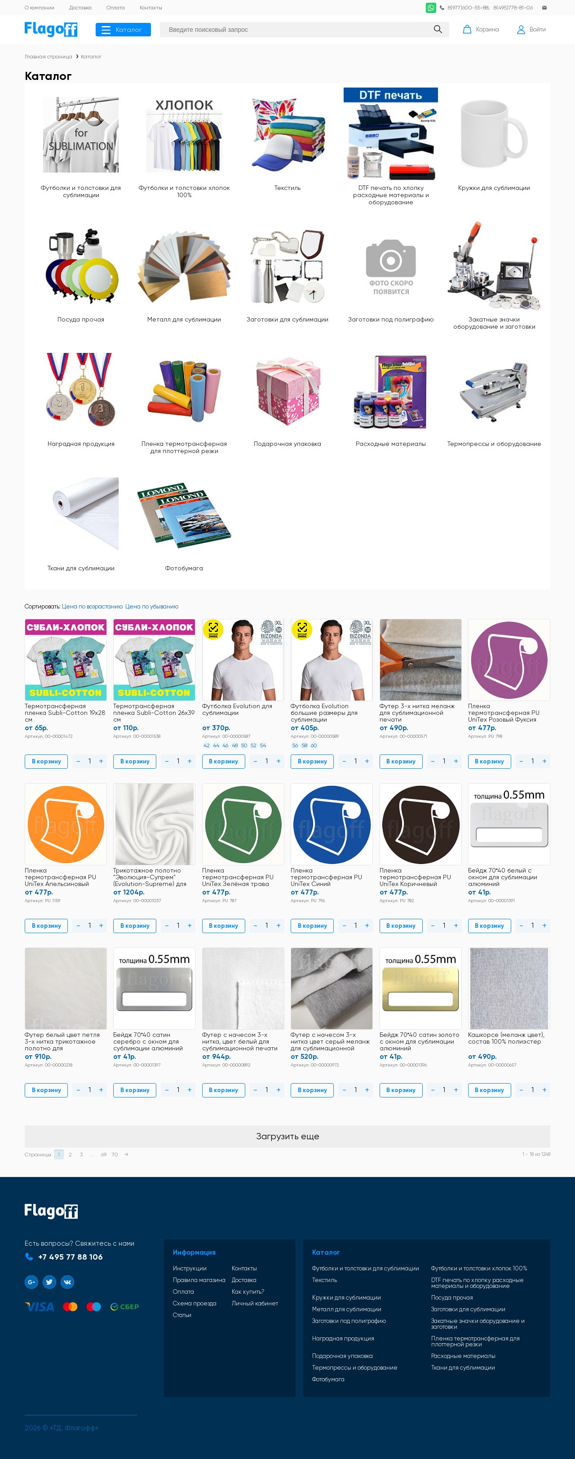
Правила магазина (199, 1280)
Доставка (244, 1280)
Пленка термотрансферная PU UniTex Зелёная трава (238, 877)
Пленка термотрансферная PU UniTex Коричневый (415, 877)
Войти (531, 29)
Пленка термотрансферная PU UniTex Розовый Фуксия (504, 713)
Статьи (182, 1315)
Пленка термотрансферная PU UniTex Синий (326, 877)
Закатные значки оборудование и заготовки (494, 323)
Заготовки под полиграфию (391, 319)
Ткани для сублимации (81, 568)
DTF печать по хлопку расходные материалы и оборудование (391, 195)
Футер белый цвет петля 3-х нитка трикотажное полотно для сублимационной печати (62, 1042)
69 (103, 1154)
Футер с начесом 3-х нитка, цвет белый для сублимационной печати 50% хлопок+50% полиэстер (240, 1042)
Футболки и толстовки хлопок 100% (184, 191)
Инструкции (190, 1268)
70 (115, 1154)
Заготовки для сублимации (287, 319)
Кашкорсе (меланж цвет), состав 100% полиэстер (506, 1038)
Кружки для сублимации (494, 187)
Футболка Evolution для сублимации (237, 709)
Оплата (183, 1292)
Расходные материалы (391, 443)
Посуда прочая (81, 319)
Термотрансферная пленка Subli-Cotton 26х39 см (154, 713)
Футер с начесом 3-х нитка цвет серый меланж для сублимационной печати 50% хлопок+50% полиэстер (330, 1042)
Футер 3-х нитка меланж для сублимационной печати (417, 713)
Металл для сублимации (184, 319)
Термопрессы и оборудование (494, 443)
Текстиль (287, 187)
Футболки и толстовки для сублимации (81, 191)
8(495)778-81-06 (513, 7)
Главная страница (48, 56)
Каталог (122, 30)
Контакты (244, 1268)
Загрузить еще (287, 1136)
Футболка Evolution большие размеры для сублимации (324, 713)
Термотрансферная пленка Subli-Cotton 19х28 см (65, 713)
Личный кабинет (255, 1303)
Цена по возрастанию (92, 606)
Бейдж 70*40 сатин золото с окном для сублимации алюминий (420, 1041)
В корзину (46, 761)
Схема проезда (195, 1303)
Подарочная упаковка (287, 443)
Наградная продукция (81, 443)
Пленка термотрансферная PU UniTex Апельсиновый (60, 877)
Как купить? (248, 1292)
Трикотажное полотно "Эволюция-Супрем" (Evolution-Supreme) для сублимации (149, 877)
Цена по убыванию (151, 606)
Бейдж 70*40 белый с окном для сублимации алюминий (502, 877)
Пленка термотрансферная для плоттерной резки (184, 447)
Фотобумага (184, 568)
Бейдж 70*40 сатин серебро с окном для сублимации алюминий (148, 1041)
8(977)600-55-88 (468, 7)
